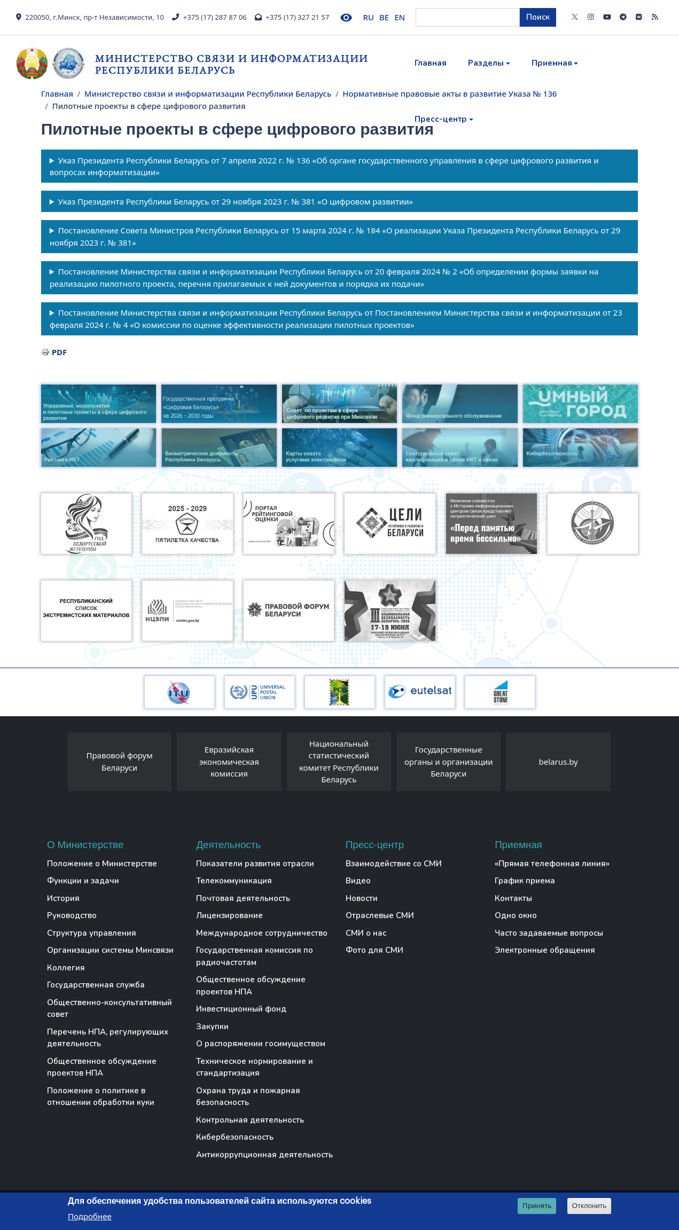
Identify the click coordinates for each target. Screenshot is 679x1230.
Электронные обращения (545, 950)
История (63, 898)
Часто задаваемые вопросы (549, 933)
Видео (358, 880)
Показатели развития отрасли (255, 863)
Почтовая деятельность (243, 898)
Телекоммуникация (234, 880)
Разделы (486, 63)
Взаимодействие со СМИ (394, 863)
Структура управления (91, 933)
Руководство (72, 915)
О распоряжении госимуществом (260, 1043)
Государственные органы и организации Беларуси (448, 761)
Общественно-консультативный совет (109, 1008)
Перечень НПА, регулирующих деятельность (107, 1038)
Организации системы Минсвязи (110, 950)
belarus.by (558, 761)
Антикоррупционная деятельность (264, 1154)
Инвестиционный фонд (241, 1009)
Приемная (552, 63)
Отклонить (589, 1206)
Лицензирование (229, 915)
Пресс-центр (441, 119)
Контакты (513, 898)
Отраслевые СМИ (380, 915)
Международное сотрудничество (261, 933)
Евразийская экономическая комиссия (229, 761)
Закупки (212, 1026)
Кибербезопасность (235, 1137)
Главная (431, 63)
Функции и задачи (83, 880)
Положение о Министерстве (102, 863)
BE (384, 17)
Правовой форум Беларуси (119, 761)
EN (399, 17)
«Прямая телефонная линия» (552, 863)
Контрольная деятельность (250, 1120)
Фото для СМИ (374, 950)
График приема (525, 880)
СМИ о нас (366, 933)
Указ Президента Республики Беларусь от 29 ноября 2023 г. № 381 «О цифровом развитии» (235, 201)
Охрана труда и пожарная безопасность (248, 1096)
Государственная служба (96, 985)
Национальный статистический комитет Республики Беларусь (339, 761)
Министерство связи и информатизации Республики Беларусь (231, 64)
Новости (362, 898)
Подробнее (90, 1216)
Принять (537, 1206)
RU (368, 17)
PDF (59, 352)
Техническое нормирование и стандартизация (254, 1067)
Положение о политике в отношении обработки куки (100, 1096)
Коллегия (66, 967)
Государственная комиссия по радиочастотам (254, 956)
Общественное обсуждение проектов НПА (102, 1067)
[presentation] (57, 764)
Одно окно (516, 915)
